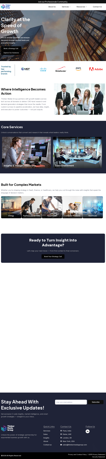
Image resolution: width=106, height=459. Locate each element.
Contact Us (97, 7)
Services (66, 7)
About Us (52, 7)
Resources (82, 7)
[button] (66, 6)
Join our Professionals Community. (53, 2)
